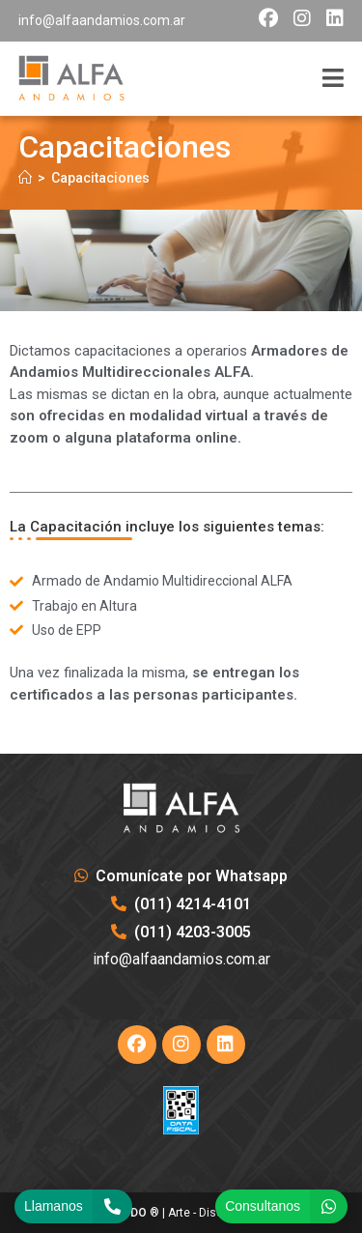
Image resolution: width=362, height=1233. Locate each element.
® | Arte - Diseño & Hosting (181, 1212)
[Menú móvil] (333, 79)
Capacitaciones (100, 178)
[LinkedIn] (226, 1044)
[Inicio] (25, 178)
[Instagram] (181, 1044)
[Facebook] (137, 1044)
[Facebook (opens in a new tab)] (268, 18)
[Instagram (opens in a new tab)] (302, 18)
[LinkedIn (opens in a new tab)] (331, 18)
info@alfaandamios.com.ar (101, 20)
